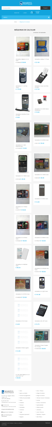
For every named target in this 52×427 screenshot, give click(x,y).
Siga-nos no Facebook (7, 412)
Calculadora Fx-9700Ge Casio (21, 238)
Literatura (38, 409)
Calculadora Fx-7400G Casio (23, 176)
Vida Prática (39, 416)
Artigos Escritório (40, 395)
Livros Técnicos (40, 412)
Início (15, 22)
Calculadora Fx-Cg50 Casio (41, 291)
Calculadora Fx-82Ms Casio (41, 198)
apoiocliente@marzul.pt (8, 409)
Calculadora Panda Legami (22, 347)
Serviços (21, 405)
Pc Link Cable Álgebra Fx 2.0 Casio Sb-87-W (23, 375)
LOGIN (25, 12)
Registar (21, 416)
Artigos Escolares (40, 393)
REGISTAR (16, 12)
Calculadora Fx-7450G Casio (42, 174)
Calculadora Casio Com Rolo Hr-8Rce (41, 86)
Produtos (22, 402)
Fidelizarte (47, 423)
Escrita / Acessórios (41, 402)
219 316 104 (9, 401)
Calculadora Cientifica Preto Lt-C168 (22, 115)
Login (21, 412)
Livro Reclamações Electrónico (7, 415)
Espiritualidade (39, 405)
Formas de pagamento (25, 395)
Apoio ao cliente (23, 393)
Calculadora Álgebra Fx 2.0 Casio (22, 59)
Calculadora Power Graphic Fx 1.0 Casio (41, 346)
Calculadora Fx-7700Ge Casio (21, 207)
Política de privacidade (25, 398)
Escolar (38, 400)
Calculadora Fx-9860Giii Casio (21, 265)
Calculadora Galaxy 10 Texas (42, 59)
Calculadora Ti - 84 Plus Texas (21, 86)
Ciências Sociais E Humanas (43, 398)
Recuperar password (24, 414)
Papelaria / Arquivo (40, 414)
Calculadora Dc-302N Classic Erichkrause (42, 109)
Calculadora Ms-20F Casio (41, 321)
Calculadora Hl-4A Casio (21, 321)
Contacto (22, 409)
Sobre (21, 400)
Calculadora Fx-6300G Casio (42, 140)
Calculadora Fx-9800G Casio (42, 237)
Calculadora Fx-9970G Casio (23, 294)
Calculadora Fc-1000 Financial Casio (21, 145)
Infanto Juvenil (39, 407)
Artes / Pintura (39, 390)
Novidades (22, 407)
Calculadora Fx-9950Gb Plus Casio (42, 269)
